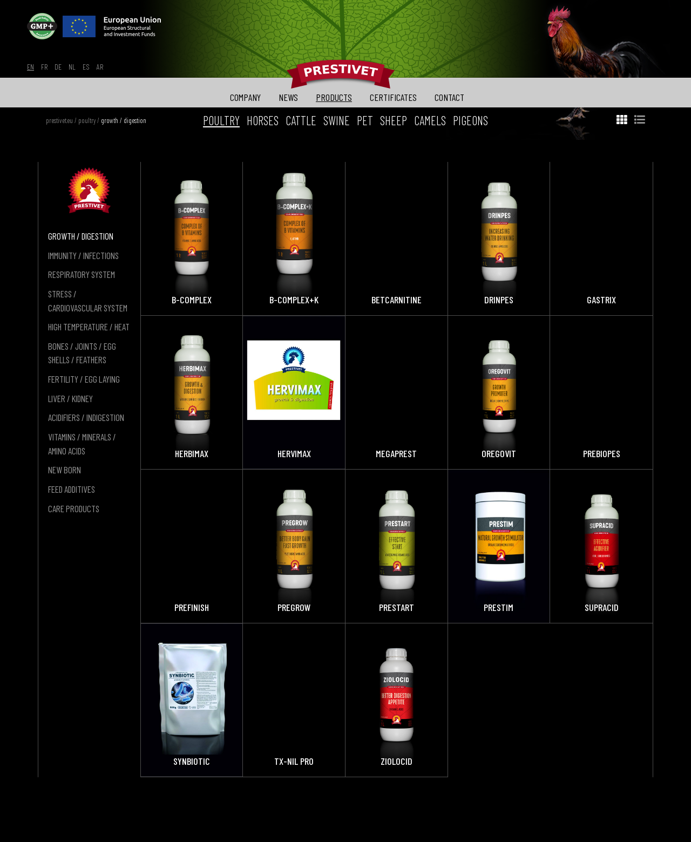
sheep (393, 120)
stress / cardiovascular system (87, 300)
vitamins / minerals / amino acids (82, 443)
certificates (393, 97)
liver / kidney (70, 398)
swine (336, 120)
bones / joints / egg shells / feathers (82, 353)
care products (73, 508)
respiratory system (81, 274)
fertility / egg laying (84, 379)
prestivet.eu (59, 120)
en (30, 66)
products (334, 97)
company (245, 97)
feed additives (71, 489)
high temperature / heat (89, 326)
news (288, 97)
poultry (87, 120)
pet (365, 120)
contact (449, 97)
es (86, 66)
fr (44, 66)
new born (64, 469)
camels (430, 120)
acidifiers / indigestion (86, 417)
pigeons (470, 120)
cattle (301, 120)
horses (263, 120)
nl (72, 66)
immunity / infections (83, 255)
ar (100, 66)
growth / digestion (123, 120)
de (58, 66)
